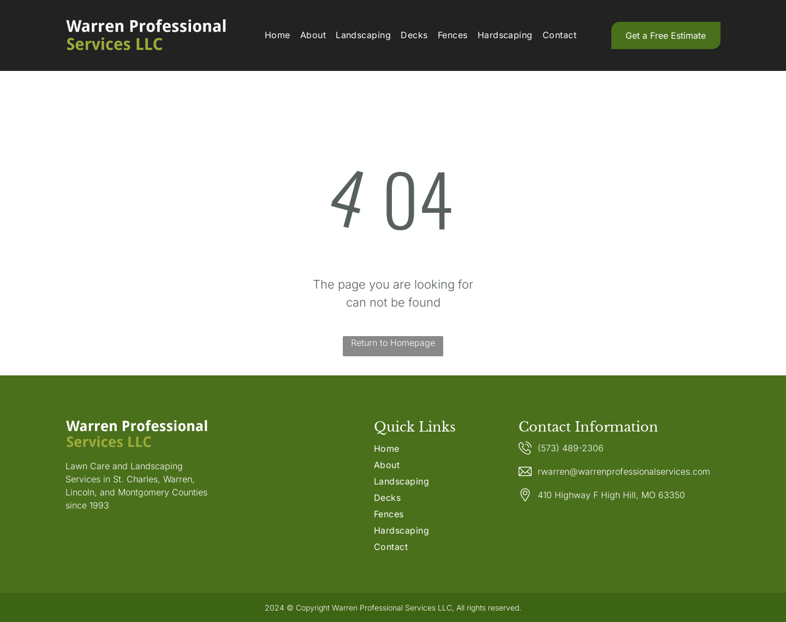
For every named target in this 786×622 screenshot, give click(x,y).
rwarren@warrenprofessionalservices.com (624, 471)
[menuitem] (277, 35)
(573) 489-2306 (571, 447)
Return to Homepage (393, 342)
